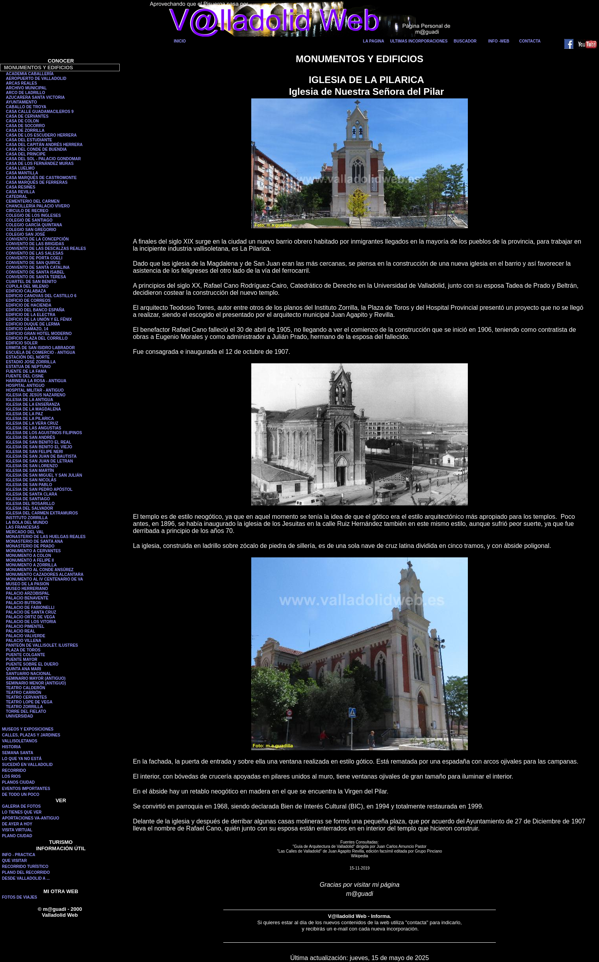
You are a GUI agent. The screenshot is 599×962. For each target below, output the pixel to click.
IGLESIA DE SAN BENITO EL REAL (38, 442)
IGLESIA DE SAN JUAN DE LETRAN (39, 461)
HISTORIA (11, 747)
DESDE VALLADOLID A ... (26, 878)
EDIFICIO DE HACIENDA (29, 305)
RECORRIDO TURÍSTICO (25, 866)
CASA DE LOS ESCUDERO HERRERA (41, 135)
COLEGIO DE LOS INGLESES (33, 215)
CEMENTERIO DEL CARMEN (32, 201)
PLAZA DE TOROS (23, 650)
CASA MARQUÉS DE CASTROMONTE (41, 178)
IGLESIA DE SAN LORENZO (32, 466)
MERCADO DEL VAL (25, 532)
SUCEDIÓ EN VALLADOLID (27, 764)
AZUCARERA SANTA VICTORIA (35, 97)
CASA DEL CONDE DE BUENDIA (36, 149)
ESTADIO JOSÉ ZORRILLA (31, 362)
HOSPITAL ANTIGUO (25, 385)
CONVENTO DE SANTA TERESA (36, 277)
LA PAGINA (373, 41)
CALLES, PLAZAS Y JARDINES (31, 735)
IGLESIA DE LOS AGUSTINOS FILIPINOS (44, 433)
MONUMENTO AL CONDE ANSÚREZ (40, 570)
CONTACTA (530, 41)
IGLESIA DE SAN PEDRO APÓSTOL (39, 489)
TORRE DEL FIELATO (26, 711)
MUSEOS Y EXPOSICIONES (28, 729)
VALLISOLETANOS (19, 741)
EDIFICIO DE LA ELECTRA (31, 315)
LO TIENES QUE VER (22, 812)
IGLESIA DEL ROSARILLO (30, 503)
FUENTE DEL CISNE (25, 376)
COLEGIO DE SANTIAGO (29, 220)
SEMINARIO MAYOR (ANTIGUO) (35, 678)
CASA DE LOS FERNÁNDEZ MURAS (40, 163)
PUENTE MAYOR (21, 659)
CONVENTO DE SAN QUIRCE (33, 263)
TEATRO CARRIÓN (23, 692)
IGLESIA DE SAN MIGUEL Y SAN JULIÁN (44, 475)
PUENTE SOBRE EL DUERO (32, 664)
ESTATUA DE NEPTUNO (28, 366)
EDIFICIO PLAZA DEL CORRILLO (37, 338)
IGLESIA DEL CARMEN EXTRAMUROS (42, 513)
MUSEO (13, 588)
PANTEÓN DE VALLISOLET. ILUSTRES (42, 645)
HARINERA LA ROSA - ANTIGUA (36, 381)
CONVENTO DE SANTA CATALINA (38, 267)
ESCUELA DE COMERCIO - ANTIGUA (40, 352)
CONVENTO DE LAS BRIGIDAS (35, 244)
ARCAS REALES (21, 83)
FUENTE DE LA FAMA (26, 371)
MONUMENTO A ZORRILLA (31, 565)
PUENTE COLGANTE (25, 655)
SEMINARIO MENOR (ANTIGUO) (36, 683)
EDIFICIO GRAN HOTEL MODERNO (39, 333)
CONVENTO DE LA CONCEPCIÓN (37, 239)
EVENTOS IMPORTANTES (26, 788)
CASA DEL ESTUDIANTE (29, 140)
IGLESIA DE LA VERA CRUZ (32, 423)
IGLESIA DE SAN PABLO (29, 485)
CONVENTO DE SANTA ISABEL (35, 272)
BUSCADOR (465, 41)
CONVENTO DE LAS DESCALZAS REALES (46, 248)
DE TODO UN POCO (20, 794)
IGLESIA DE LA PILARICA (30, 418)
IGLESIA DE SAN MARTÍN (30, 470)
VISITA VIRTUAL (17, 830)
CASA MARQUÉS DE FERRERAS (36, 182)
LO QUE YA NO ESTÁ (22, 759)
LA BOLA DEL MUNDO (27, 522)
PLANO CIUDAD (17, 836)
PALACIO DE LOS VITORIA (31, 622)
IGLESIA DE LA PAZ (24, 414)
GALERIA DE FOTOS (21, 806)
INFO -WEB (498, 41)
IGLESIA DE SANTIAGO (28, 499)
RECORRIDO (14, 770)
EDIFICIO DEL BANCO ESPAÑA (35, 310)
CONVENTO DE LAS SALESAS (34, 253)
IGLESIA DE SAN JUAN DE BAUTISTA (41, 456)
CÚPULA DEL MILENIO (27, 286)
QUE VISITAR (14, 860)
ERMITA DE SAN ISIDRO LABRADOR (40, 348)
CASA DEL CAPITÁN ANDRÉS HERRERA (44, 144)
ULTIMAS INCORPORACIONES (419, 41)
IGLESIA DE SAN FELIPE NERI (34, 452)
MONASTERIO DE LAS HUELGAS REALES (45, 537)
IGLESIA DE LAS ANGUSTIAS (33, 428)
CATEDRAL (16, 196)
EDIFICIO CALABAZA (26, 291)
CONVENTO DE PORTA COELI (34, 258)
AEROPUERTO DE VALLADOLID (36, 78)
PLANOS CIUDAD (18, 782)
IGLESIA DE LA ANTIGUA (29, 400)
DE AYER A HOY (17, 824)
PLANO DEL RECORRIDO (26, 872)
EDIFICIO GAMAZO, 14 (27, 329)
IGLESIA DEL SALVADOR (29, 508)
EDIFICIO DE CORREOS (28, 300)
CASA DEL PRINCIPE (26, 154)
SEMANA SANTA (17, 753)
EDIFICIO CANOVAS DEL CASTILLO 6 (41, 296)
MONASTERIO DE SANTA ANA (34, 541)
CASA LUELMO (20, 168)
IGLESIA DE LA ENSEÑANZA (33, 404)
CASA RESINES (20, 187)
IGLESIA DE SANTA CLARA (31, 494)
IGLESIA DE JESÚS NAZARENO (35, 395)
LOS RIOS (11, 776)
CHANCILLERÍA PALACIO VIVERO (38, 206)
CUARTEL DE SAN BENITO (31, 281)
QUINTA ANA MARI (23, 669)
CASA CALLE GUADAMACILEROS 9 (40, 111)
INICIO (180, 41)
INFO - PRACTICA (18, 855)
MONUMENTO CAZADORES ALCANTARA (44, 574)
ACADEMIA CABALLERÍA (30, 74)
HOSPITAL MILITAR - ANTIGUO (35, 390)
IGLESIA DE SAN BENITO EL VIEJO (39, 447)
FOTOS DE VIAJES (19, 897)
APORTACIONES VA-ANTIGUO (30, 818)
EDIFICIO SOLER (22, 343)
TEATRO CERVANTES (26, 697)
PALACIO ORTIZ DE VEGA (30, 617)
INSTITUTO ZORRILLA (27, 518)
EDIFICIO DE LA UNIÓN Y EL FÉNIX (39, 319)
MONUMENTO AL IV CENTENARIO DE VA (44, 579)
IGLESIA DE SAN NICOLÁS (31, 480)
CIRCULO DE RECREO (27, 211)
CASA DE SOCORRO (25, 126)
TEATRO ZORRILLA (24, 707)
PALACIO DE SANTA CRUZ (31, 612)
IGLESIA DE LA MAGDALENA (33, 409)
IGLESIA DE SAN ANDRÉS (30, 437)
